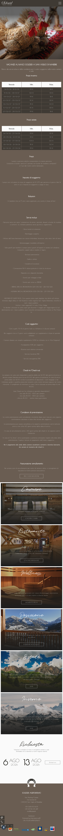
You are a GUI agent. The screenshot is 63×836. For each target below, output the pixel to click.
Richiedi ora (50, 762)
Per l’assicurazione (31, 476)
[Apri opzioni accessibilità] (4, 827)
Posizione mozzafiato (32, 644)
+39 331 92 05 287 (31, 809)
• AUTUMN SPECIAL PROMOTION (21, 291)
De (8, 826)
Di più (31, 686)
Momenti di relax (31, 602)
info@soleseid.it (31, 811)
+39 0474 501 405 (31, 807)
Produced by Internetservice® (31, 818)
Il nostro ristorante (31, 560)
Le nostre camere (31, 518)
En (11, 826)
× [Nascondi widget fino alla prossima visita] (5, 825)
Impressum (31, 816)
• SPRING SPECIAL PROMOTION (21, 287)
